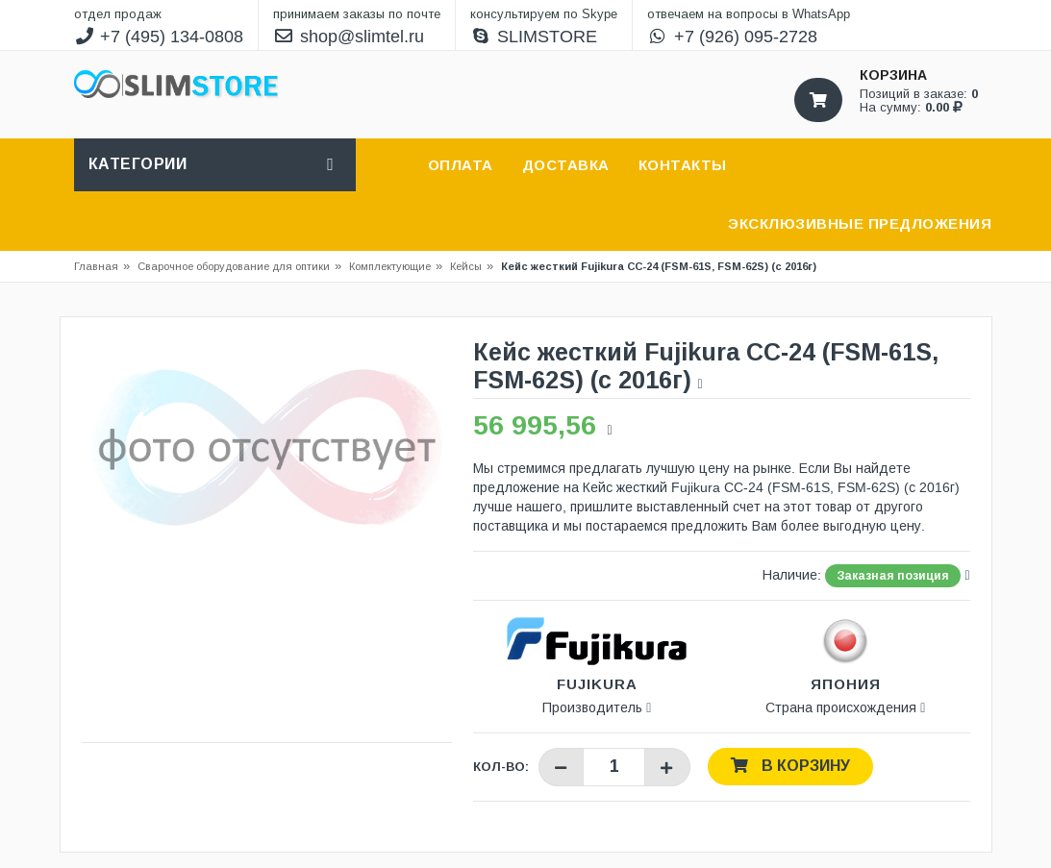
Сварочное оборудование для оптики (239, 266)
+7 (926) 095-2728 (732, 36)
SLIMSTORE (533, 36)
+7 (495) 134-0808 (159, 36)
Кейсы (466, 266)
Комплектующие (390, 266)
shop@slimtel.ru (348, 36)
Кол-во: (501, 766)
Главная (96, 266)
